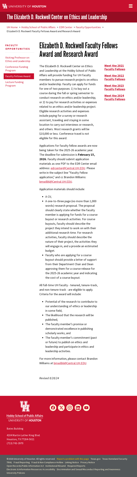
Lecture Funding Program (14, 83)
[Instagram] (69, 407)
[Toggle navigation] (130, 6)
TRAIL (9, 462)
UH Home (12, 27)
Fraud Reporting (22, 462)
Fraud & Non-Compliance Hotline (47, 462)
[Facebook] (53, 407)
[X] (61, 407)
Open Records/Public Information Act (25, 465)
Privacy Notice (87, 462)
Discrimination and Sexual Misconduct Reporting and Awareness (88, 469)
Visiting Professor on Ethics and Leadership (17, 59)
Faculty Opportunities (88, 27)
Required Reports (76, 465)
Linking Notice (72, 462)
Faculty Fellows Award (17, 76)
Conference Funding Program (16, 68)
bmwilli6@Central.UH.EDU (55, 182)
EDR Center (65, 27)
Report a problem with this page (73, 458)
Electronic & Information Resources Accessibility (31, 469)
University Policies (16, 472)
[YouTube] (86, 407)
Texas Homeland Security (114, 458)
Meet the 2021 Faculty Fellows (114, 67)
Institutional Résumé (56, 465)
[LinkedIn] (78, 407)
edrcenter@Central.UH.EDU (68, 168)
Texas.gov (96, 458)
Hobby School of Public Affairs (38, 27)
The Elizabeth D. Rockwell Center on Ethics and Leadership (57, 17)
